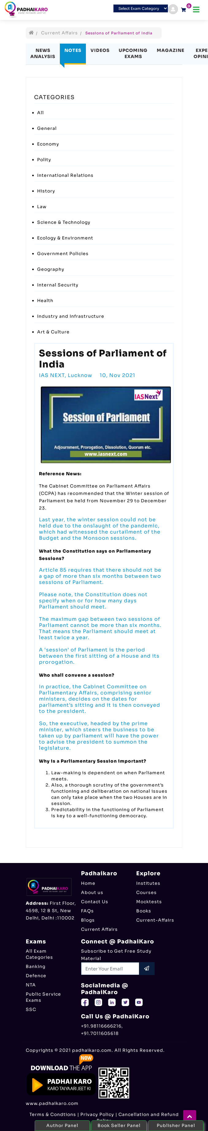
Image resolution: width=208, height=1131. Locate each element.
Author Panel (62, 1125)
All (40, 112)
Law (42, 206)
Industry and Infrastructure (70, 316)
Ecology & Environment (65, 238)
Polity (44, 159)
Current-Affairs (155, 920)
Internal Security (58, 285)
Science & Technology (64, 222)
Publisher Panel (176, 1125)
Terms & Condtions (52, 1114)
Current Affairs (59, 33)
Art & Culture (53, 332)
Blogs (88, 920)
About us (92, 892)
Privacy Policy (97, 1114)
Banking (35, 966)
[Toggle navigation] (196, 9)
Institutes (148, 883)
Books (143, 911)
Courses (146, 892)
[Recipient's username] (110, 968)
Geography (50, 269)
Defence (36, 975)
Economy (48, 144)
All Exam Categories (39, 954)
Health (45, 300)
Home (88, 883)
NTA (31, 985)
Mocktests (149, 901)
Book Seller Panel (119, 1125)
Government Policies (63, 253)
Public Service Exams (43, 997)
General (47, 128)
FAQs (87, 911)
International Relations (65, 175)
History (46, 191)
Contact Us (94, 901)
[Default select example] (140, 8)
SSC (31, 1009)
